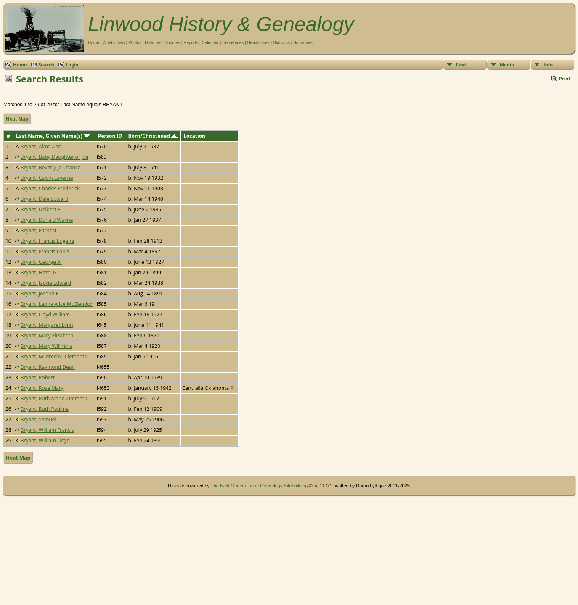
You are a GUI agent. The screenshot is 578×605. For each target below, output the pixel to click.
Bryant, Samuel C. (41, 419)
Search (46, 64)
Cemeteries (233, 42)
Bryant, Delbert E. (41, 209)
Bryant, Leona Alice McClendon (57, 304)
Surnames (303, 42)
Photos (134, 42)
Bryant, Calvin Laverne (47, 178)
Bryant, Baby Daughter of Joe (54, 156)
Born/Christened (153, 135)
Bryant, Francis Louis (45, 251)
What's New (114, 42)
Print (564, 78)
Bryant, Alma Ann (41, 146)
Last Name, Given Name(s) (53, 135)
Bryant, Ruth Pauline (45, 409)
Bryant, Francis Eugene (47, 241)
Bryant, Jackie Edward (46, 283)
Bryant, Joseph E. (40, 293)
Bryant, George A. (41, 262)
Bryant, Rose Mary (42, 388)
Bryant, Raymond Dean (48, 367)
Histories (153, 42)
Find (461, 64)
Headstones (258, 42)
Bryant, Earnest (39, 230)
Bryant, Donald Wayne (47, 220)
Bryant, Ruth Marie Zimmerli (54, 398)
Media (507, 64)
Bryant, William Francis (47, 430)
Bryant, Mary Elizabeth (47, 335)
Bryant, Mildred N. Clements (54, 356)
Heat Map (17, 119)
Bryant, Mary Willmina (46, 346)
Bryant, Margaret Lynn (47, 325)
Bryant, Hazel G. (39, 272)
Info (548, 64)
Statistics (281, 42)
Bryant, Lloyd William (45, 314)
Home (93, 42)
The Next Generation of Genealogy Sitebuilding (259, 485)
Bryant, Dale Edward (45, 199)
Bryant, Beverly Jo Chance (50, 167)
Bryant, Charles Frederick (50, 188)
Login (72, 64)
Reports (190, 42)
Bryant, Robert (38, 377)
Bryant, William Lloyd (45, 440)
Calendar (210, 42)
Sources (172, 42)
